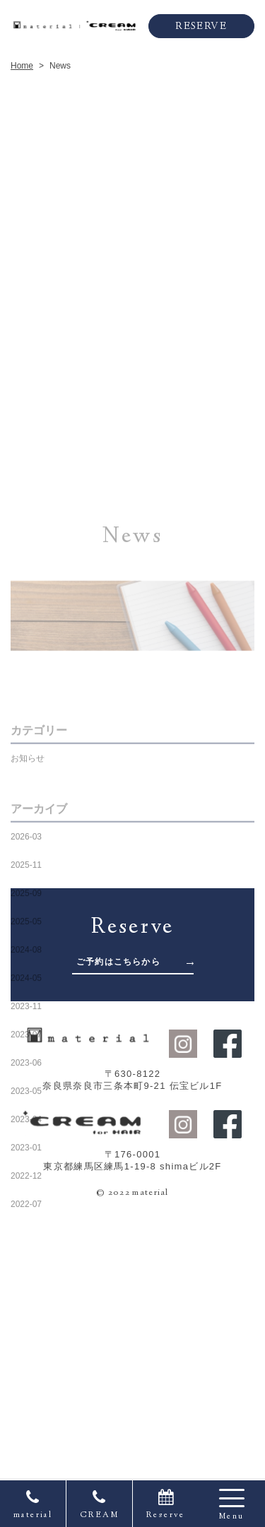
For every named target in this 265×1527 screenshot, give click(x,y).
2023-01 (26, 1319)
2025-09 (26, 1065)
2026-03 (26, 1008)
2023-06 (26, 1234)
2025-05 (26, 1093)
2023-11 (26, 1178)
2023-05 (26, 1263)
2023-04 (26, 1291)
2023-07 (26, 1206)
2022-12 (26, 1347)
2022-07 (26, 1376)
